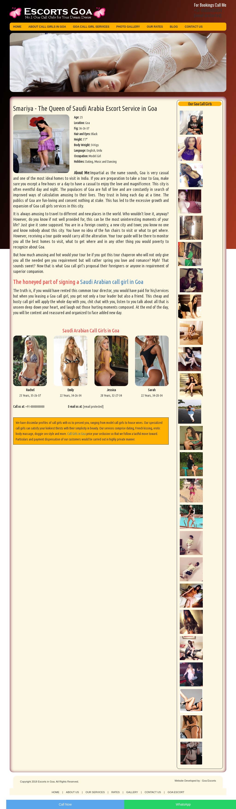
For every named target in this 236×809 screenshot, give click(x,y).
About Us (72, 792)
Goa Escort (176, 792)
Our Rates (155, 26)
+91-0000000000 (208, 10)
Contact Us (194, 26)
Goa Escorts (209, 780)
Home (17, 26)
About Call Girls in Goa (47, 26)
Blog (174, 26)
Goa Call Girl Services (91, 26)
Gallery (132, 792)
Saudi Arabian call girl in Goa (111, 281)
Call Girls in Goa (76, 434)
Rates (115, 792)
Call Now (65, 804)
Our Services (95, 792)
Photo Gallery (128, 26)
